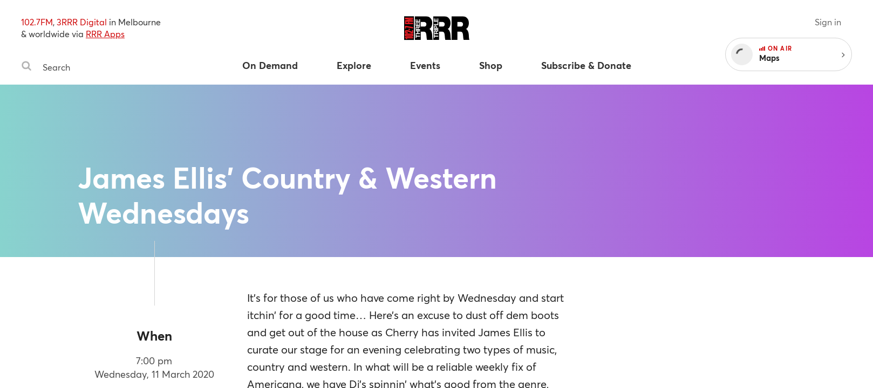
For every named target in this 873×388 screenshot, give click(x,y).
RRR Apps (105, 33)
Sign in (828, 21)
